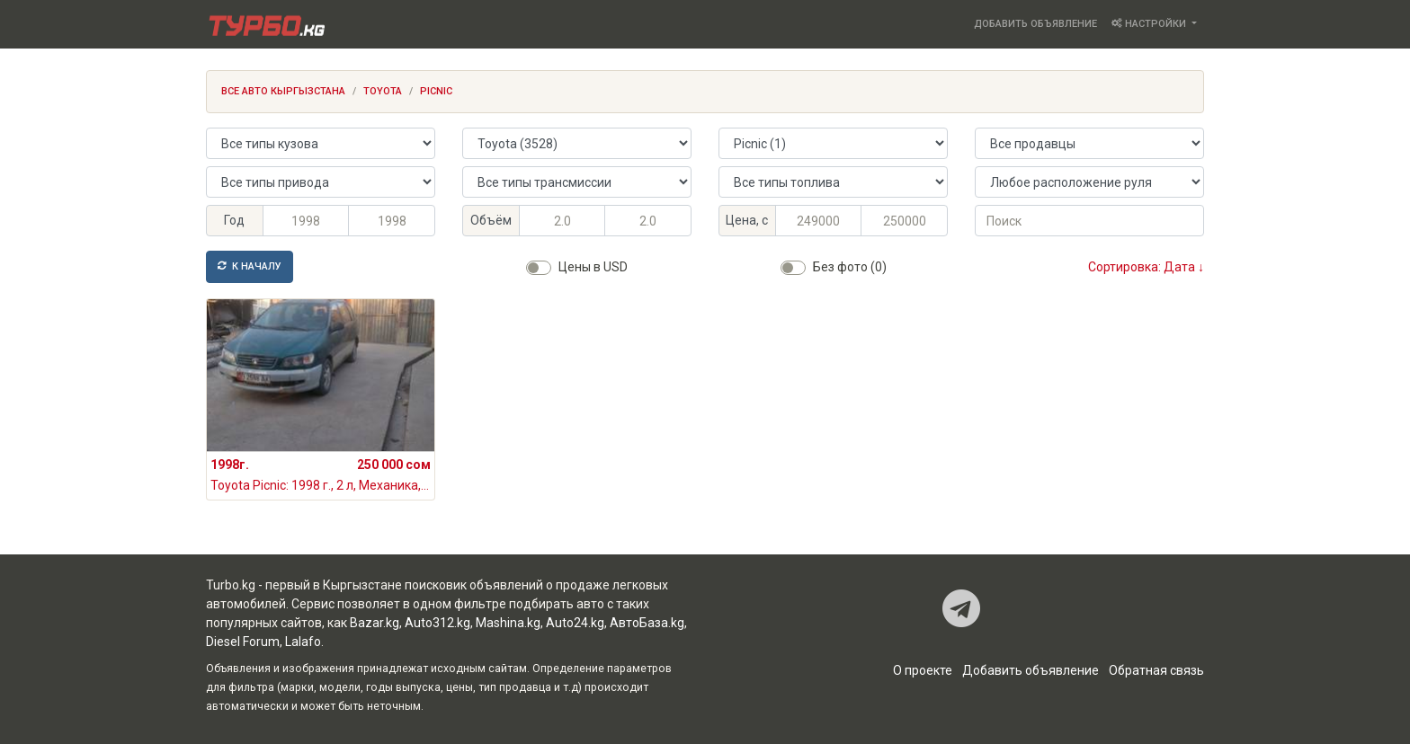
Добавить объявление (1035, 24)
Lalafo (303, 641)
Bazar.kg (374, 623)
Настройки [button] (1150, 24)
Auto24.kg (575, 623)
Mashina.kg (508, 623)
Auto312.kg (437, 623)
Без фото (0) (850, 267)
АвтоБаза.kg (647, 623)
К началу (249, 266)
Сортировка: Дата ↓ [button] (1146, 267)
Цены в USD (593, 267)
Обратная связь (1156, 670)
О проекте (922, 670)
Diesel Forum (243, 641)
